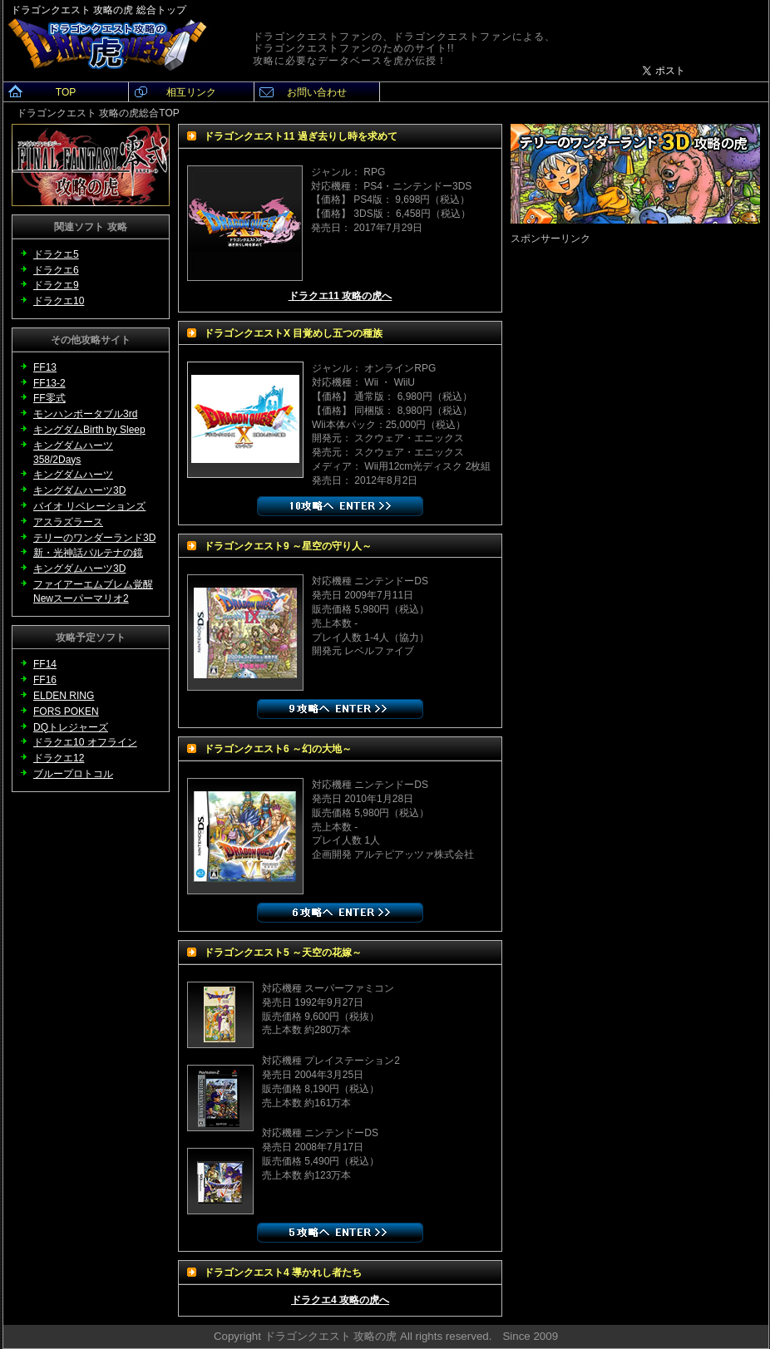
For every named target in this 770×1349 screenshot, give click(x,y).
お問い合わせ (317, 92)
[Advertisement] (158, 402)
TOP (66, 92)
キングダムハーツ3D (79, 568)
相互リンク (191, 92)
